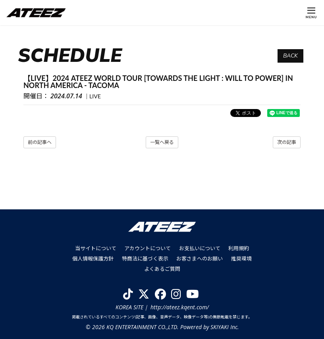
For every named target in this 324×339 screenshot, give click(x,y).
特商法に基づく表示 (145, 258)
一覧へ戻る (162, 142)
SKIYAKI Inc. (224, 326)
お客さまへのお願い (199, 258)
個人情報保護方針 (93, 258)
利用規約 (238, 248)
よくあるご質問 (162, 268)
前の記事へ (40, 142)
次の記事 (286, 142)
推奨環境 (241, 258)
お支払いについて (199, 248)
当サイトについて (96, 248)
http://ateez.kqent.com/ (179, 306)
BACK (290, 55)
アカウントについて (148, 248)
